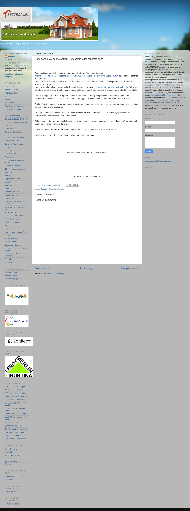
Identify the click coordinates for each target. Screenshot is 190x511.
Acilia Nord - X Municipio (15, 387)
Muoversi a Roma (12, 192)
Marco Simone (11, 182)
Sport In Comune (12, 266)
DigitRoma (9, 480)
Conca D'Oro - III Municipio (16, 414)
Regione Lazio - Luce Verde (16, 232)
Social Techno (10, 262)
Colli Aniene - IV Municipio (15, 400)
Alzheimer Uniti (11, 93)
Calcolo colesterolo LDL (14, 116)
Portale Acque (10, 212)
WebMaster (12, 57)
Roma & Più (10, 235)
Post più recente (44, 268)
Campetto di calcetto (13, 461)
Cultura (8, 464)
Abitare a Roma (11, 86)
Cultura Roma (10, 154)
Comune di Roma (12, 141)
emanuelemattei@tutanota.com (163, 95)
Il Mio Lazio (9, 172)
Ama (7, 96)
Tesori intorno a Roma (14, 269)
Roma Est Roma (11, 238)
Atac (6, 112)
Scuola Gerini (10, 242)
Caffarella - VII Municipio (15, 393)
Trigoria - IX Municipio (14, 435)
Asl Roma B (9, 103)
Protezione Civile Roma (14, 216)
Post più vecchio (129, 268)
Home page (87, 268)
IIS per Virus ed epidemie (15, 169)
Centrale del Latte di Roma (16, 119)
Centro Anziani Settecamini (16, 122)
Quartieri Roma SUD (13, 426)
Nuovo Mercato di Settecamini (12, 456)
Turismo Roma (11, 272)
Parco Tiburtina (11, 449)
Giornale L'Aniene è (13, 166)
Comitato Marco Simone (14, 137)
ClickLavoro (9, 129)
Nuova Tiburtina (11, 195)
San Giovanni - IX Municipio (16, 429)
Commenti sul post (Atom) (53, 274)
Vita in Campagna (12, 279)
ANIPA (7, 99)
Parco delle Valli (11, 422)
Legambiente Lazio (12, 179)
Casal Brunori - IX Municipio (16, 396)
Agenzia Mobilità (11, 90)
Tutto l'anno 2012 (12, 504)
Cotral (7, 147)
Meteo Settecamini (12, 185)
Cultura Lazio (10, 150)
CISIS (7, 125)
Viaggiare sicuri (11, 275)
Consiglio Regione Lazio (15, 144)
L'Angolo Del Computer (14, 476)
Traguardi (62, 189)
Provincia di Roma (12, 219)
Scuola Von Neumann (14, 245)
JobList (8, 175)
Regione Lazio (10, 229)
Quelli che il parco (12, 222)
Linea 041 (9, 452)
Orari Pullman (10, 198)
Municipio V (9, 188)
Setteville (8, 259)
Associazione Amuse (13, 109)
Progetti (44, 189)
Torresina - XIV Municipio (15, 432)
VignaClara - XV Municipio (15, 439)
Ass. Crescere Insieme (14, 106)
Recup (7, 225)
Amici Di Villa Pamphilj (14, 390)
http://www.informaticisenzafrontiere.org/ (112, 87)
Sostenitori (52, 189)
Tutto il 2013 (10, 492)
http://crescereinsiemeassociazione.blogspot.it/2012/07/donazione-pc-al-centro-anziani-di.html (76, 76)
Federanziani (10, 157)
